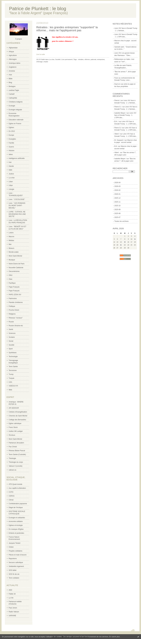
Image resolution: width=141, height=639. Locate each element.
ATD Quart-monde (15, 484)
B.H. (116, 146)
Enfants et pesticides (16, 533)
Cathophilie (13, 98)
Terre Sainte (13, 367)
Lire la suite (40, 54)
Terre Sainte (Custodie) (17, 454)
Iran (10, 162)
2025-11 (117, 202)
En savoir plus (114, 637)
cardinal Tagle (14, 90)
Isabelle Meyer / (120, 113)
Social (11, 341)
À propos (18, 39)
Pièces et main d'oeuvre (18, 555)
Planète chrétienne (16, 302)
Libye (11, 185)
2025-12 (117, 198)
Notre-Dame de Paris (16, 264)
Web (10, 390)
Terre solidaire (14, 578)
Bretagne (12, 86)
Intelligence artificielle (17, 158)
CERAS (11, 496)
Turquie (11, 378)
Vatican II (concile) (15, 466)
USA (10, 382)
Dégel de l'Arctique (16, 507)
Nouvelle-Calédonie (16, 268)
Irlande (11, 166)
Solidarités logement (16, 566)
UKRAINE (12, 616)
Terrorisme (13, 370)
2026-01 (117, 194)
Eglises (11, 127)
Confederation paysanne (18, 504)
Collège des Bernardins (17, 420)
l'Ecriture (12, 435)
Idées (11, 154)
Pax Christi (13, 447)
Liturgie (11, 189)
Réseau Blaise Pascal (17, 451)
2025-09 (117, 210)
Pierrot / (117, 100)
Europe (11, 135)
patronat (93, 59)
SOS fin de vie (14, 574)
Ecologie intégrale (15, 110)
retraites (81, 59)
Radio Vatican (14, 612)
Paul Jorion (13, 608)
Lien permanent (67, 59)
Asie (10, 75)
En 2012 (12, 131)
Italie (10, 170)
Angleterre (12, 67)
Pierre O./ (117, 128)
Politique (12, 306)
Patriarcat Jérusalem (16, 443)
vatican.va (12, 470)
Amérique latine (14, 63)
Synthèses (12, 353)
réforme (87, 59)
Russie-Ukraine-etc (16, 326)
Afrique (11, 52)
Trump (11, 374)
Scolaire (12, 337)
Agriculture (13, 55)
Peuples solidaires (15, 551)
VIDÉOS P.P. (13, 386)
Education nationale (16, 120)
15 (125, 242)
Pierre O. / (118, 107)
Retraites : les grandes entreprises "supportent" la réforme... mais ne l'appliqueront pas (67, 29)
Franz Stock (13, 427)
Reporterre (13, 559)
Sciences (12, 333)
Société (11, 345)
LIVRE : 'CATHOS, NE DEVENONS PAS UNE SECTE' (17, 214)
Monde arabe (14, 252)
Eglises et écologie (16, 525)
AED (10, 590)
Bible (10, 79)
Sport (11, 349)
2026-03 (117, 186)
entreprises (101, 59)
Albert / (117, 134)
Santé (11, 329)
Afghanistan (13, 48)
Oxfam (11, 547)
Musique (12, 260)
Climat (11, 500)
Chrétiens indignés (15, 102)
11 (135, 239)
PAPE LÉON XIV (15, 295)
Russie (11, 322)
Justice (11, 174)
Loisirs (11, 233)
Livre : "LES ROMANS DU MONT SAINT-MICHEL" (17, 205)
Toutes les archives (121, 221)
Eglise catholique (15, 423)
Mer (10, 244)
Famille (11, 143)
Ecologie (12, 106)
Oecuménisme (14, 271)
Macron (11, 237)
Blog (10, 82)
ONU (10, 275)
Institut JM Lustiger (16, 431)
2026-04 (117, 183)
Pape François (14, 287)
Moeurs (11, 248)
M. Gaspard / (119, 140)
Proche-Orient (14, 310)
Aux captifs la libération (17, 488)
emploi (45, 61)
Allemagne (13, 59)
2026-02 (117, 190)
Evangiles (12, 139)
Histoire (11, 151)
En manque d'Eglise (16, 529)
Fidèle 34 (12, 594)
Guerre (11, 147)
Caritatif (11, 94)
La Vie (11, 598)
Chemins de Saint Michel (18, 416)
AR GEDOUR (14, 408)
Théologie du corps (16, 462)
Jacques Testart (14, 543)
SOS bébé (12, 570)
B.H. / (116, 121)
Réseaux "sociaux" (16, 318)
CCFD (11, 492)
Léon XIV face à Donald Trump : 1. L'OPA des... (125, 115)
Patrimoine (13, 298)
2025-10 (117, 206)
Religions (12, 314)
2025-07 (117, 217)
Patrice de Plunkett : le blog (37, 8)
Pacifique (12, 283)
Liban (11, 182)
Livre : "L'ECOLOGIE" (17, 199)
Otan (10, 279)
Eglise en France (15, 124)
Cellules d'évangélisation (18, 412)
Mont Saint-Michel (15, 256)
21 (121, 245)
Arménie (12, 71)
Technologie (13, 356)
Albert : (117, 152)
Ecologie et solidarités (17, 518)
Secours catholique (16, 562)
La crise (12, 178)
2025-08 (117, 213)
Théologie (12, 458)
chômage (39, 61)
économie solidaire (16, 521)
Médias (11, 240)
